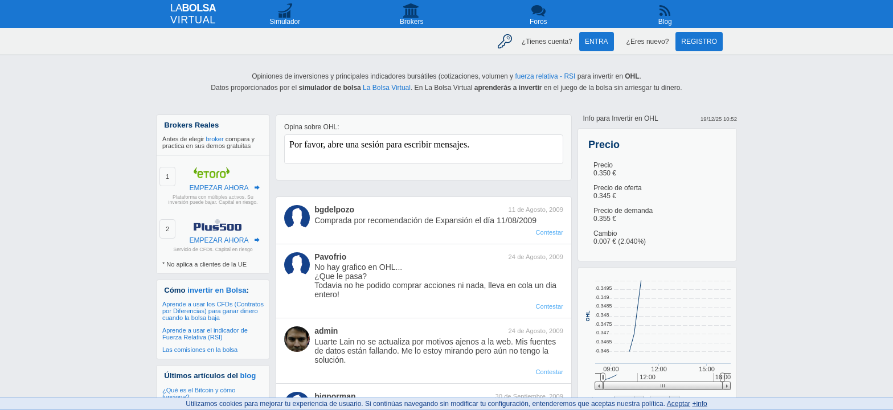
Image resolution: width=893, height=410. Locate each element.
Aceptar (678, 404)
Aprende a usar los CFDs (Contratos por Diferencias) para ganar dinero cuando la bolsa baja (213, 311)
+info (699, 404)
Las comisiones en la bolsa (199, 349)
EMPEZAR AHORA (218, 188)
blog (248, 375)
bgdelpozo (334, 209)
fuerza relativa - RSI (545, 76)
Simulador (284, 22)
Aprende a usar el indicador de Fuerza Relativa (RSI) (205, 334)
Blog (665, 22)
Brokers (411, 22)
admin (326, 330)
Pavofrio (330, 256)
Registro (699, 42)
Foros (538, 22)
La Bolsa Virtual (387, 88)
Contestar (549, 232)
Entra (596, 42)
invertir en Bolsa (216, 290)
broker (214, 139)
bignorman (334, 396)
